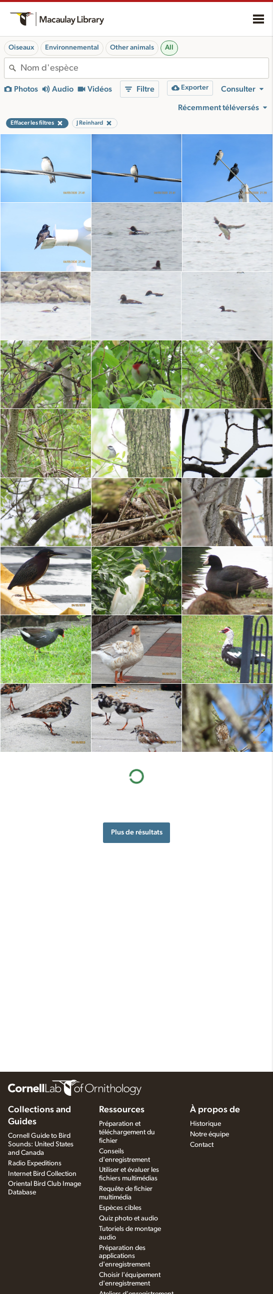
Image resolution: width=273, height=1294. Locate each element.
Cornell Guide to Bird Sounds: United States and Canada (41, 1144)
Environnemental (72, 47)
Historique (205, 1123)
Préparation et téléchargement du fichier (127, 1132)
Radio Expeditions (35, 1163)
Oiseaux (21, 47)
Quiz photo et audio (128, 1218)
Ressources (121, 1109)
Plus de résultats (136, 832)
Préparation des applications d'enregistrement (124, 1256)
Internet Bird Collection (42, 1173)
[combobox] (144, 68)
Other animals (132, 47)
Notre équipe (209, 1134)
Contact (202, 1144)
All (169, 47)
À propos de (215, 1109)
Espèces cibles (120, 1207)
